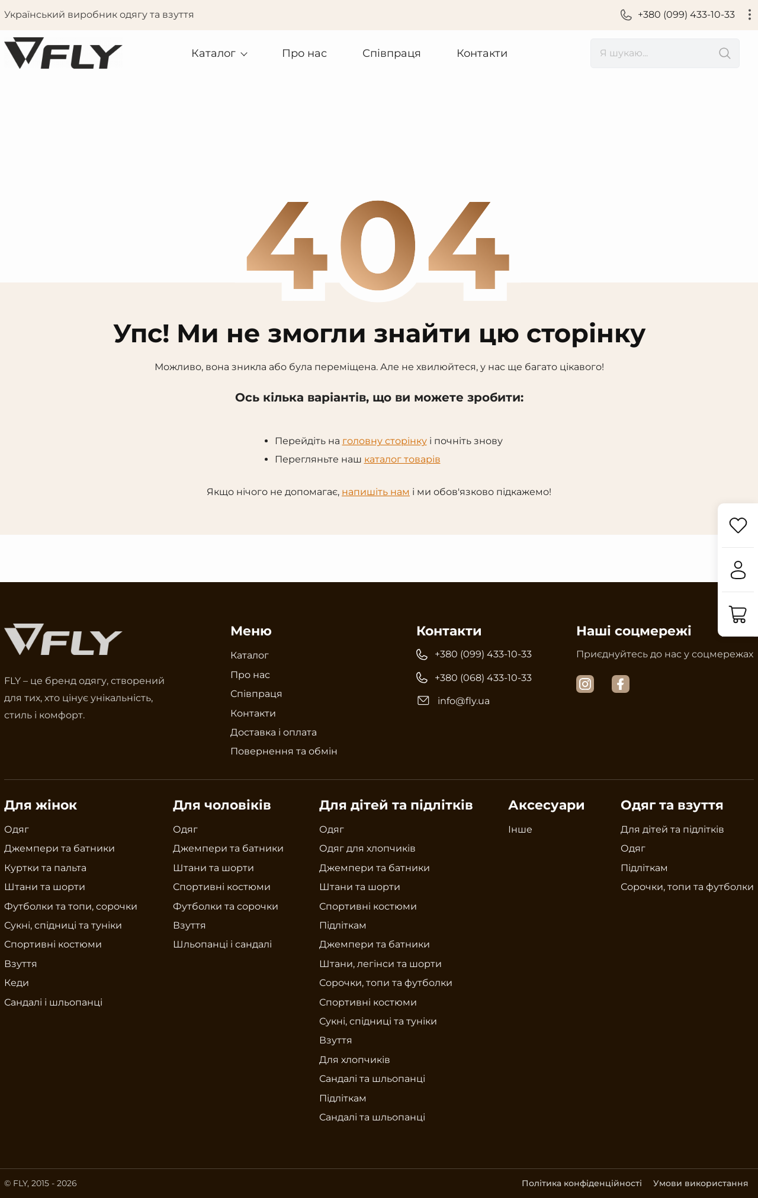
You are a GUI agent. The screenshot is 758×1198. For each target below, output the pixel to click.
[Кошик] (737, 614)
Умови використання (700, 1183)
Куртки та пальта (45, 867)
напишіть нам (376, 491)
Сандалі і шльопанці (53, 1001)
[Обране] (737, 525)
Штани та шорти (44, 886)
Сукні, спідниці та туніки (63, 924)
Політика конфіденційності (580, 1183)
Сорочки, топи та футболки (385, 982)
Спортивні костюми (53, 944)
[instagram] (585, 684)
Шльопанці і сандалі (222, 944)
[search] (665, 53)
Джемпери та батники (59, 848)
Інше (520, 829)
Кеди (16, 982)
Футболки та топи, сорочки (70, 905)
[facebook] (620, 684)
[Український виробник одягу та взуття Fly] (63, 53)
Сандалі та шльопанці (372, 1078)
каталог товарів (402, 458)
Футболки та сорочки (225, 905)
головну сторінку (384, 441)
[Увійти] (737, 570)
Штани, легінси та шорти (380, 963)
